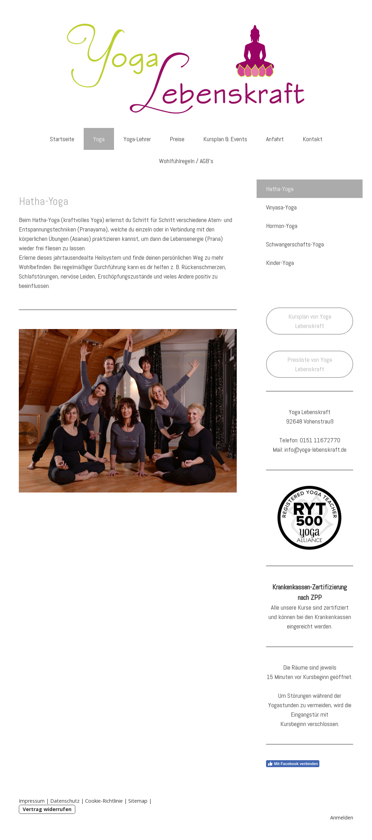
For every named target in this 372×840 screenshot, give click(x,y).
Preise (177, 139)
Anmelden (341, 817)
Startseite (62, 139)
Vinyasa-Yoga (281, 207)
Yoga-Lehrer (137, 139)
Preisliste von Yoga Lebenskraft (309, 364)
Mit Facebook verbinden (292, 763)
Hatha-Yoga (280, 189)
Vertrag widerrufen (47, 809)
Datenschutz (64, 800)
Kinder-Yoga (280, 263)
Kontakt (312, 139)
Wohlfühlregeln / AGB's (186, 161)
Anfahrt (275, 139)
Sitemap (137, 800)
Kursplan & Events (225, 139)
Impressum (32, 800)
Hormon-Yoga (281, 226)
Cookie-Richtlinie (104, 800)
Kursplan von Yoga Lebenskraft (309, 321)
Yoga (99, 139)
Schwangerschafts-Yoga (295, 244)
